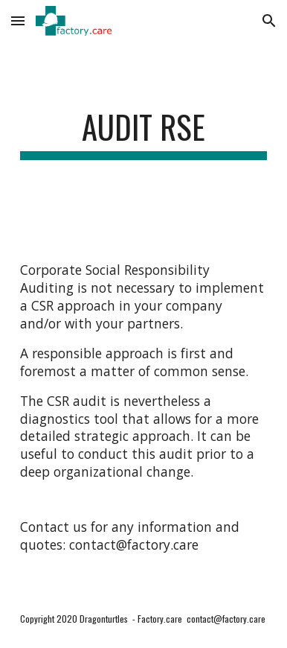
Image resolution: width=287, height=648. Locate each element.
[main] (143, 133)
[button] (18, 20)
